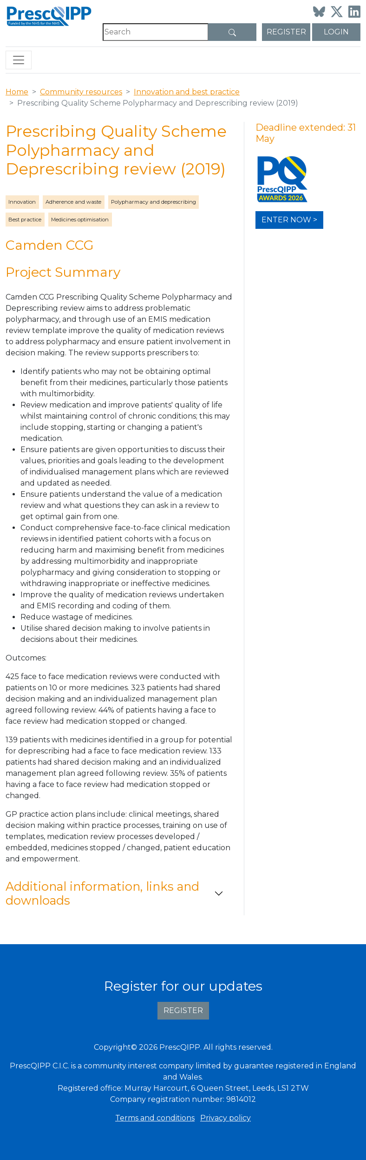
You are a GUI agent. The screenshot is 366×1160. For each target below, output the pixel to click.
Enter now (286, 219)
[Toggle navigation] (19, 60)
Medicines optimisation (80, 219)
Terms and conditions (155, 1117)
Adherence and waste (73, 202)
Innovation (22, 202)
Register (286, 31)
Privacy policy (225, 1117)
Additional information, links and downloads (102, 893)
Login (336, 31)
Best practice (24, 219)
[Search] (156, 32)
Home (17, 91)
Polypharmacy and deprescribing (153, 202)
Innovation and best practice (187, 91)
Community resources (81, 91)
